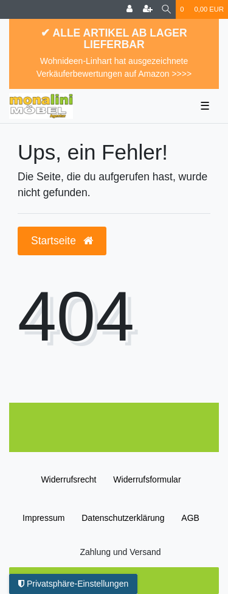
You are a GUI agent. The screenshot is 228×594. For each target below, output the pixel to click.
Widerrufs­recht (68, 479)
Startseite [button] (62, 241)
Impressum (43, 518)
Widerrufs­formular (147, 479)
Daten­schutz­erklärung (122, 518)
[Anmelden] (129, 9)
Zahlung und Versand (120, 552)
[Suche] (166, 9)
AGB (190, 518)
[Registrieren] (148, 9)
